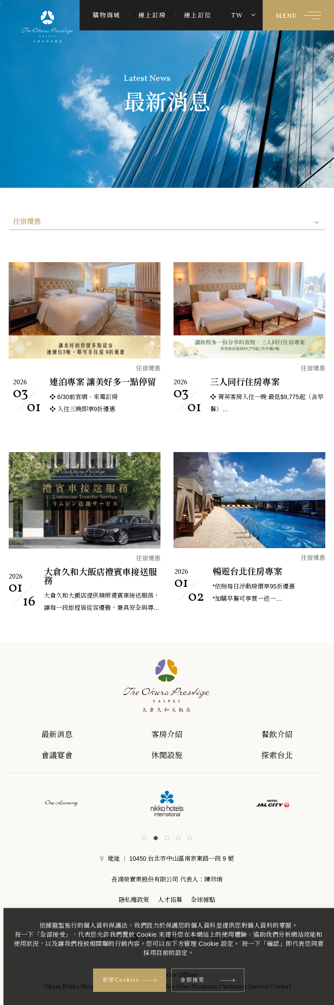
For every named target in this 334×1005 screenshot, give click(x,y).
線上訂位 (198, 15)
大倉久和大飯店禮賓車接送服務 (100, 576)
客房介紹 (174, 734)
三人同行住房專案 (245, 382)
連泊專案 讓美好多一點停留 (103, 382)
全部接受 (207, 980)
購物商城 (106, 15)
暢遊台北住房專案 (247, 571)
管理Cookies (129, 980)
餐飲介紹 (287, 734)
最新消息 (61, 734)
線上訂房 (152, 15)
